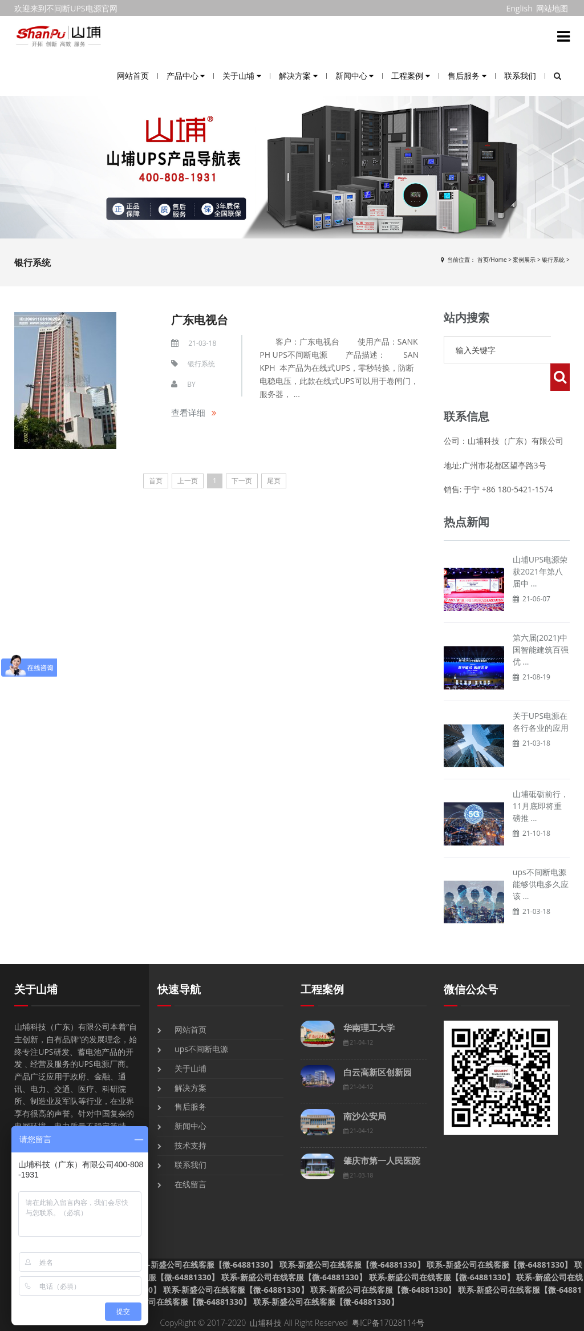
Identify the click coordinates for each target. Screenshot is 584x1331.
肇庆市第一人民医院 (381, 1133)
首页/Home (492, 260)
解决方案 (298, 76)
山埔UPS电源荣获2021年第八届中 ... (540, 544)
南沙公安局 (364, 1088)
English (519, 8)
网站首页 (133, 76)
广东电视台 (199, 320)
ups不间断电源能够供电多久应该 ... (541, 856)
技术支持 (190, 1117)
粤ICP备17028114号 (388, 1295)
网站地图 (552, 8)
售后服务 (467, 76)
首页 (156, 481)
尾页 (274, 481)
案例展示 (524, 260)
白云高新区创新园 (377, 1044)
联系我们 (520, 76)
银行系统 (553, 260)
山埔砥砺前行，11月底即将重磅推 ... (541, 778)
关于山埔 (241, 76)
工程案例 (410, 76)
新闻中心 (354, 76)
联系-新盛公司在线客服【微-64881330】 (204, 1237)
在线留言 (190, 1156)
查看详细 (188, 412)
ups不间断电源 (201, 1021)
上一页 (187, 481)
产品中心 (186, 76)
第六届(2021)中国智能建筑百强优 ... (541, 622)
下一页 (242, 481)
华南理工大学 (369, 1000)
